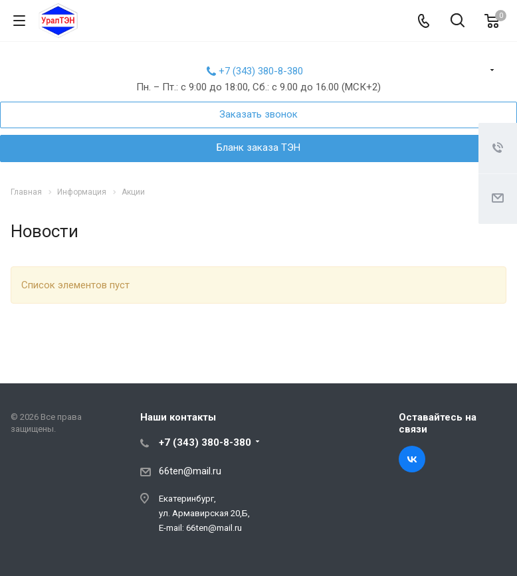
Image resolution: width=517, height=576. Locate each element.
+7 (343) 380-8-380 (261, 71)
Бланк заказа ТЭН (258, 147)
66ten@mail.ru (190, 471)
